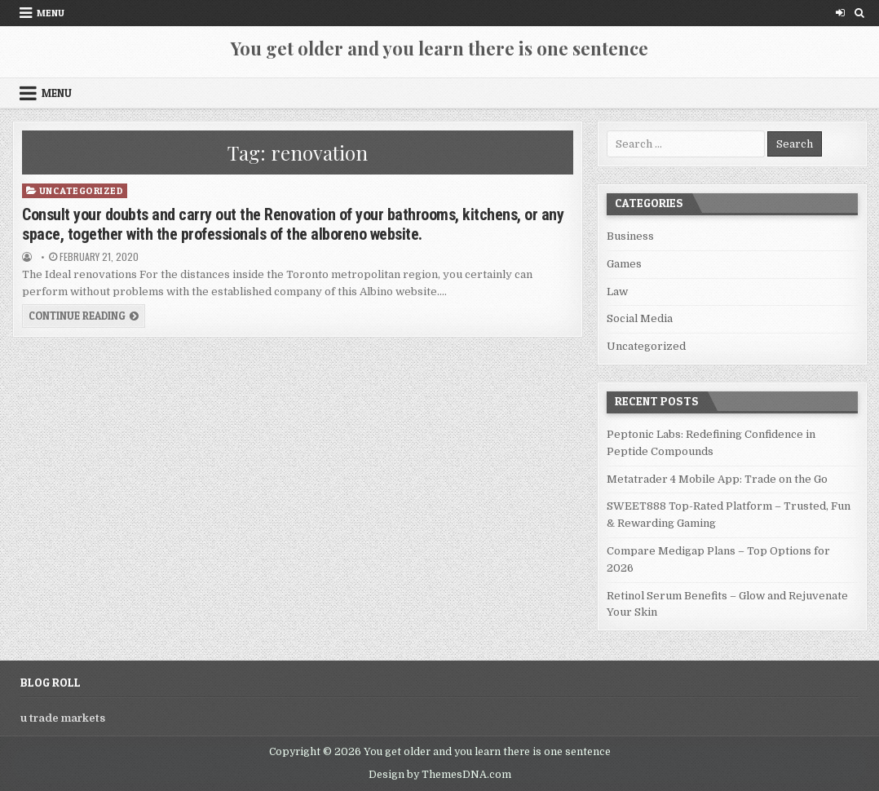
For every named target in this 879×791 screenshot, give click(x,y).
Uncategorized (81, 190)
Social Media (640, 318)
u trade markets (62, 718)
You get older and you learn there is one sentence (439, 48)
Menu (50, 13)
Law (617, 291)
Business (630, 236)
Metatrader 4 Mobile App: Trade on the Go (717, 479)
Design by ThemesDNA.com (440, 774)
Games (624, 264)
